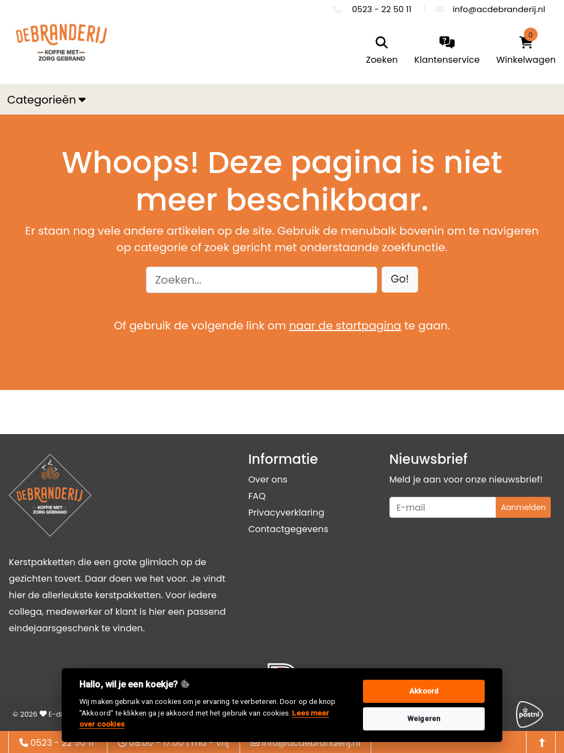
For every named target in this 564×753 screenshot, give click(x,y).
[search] (382, 51)
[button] (400, 279)
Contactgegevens (288, 529)
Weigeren (424, 718)
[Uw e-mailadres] (443, 507)
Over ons (268, 479)
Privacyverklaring (286, 512)
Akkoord (423, 691)
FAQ (257, 496)
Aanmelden (523, 507)
